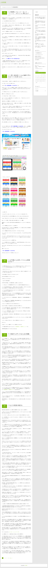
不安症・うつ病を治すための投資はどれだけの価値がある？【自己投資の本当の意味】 (40, 37)
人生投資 (3, 2)
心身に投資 (36, 59)
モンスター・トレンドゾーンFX (14, 531)
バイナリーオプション (38, 54)
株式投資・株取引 (37, 56)
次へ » (11, 558)
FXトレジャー (37, 65)
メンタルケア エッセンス (38, 68)
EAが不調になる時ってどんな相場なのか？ (19, 260)
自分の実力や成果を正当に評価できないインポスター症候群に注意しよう (40, 18)
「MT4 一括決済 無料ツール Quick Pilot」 (10, 85)
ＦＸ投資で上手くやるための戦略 (18, 334)
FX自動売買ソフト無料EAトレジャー (21, 326)
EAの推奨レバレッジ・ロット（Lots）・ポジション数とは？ (18, 12)
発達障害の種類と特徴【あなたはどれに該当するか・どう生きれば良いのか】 (40, 22)
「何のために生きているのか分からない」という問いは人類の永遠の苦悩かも (40, 31)
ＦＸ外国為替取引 (37, 52)
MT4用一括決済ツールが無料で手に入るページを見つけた (19, 76)
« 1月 (36, 82)
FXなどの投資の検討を (15, 405)
